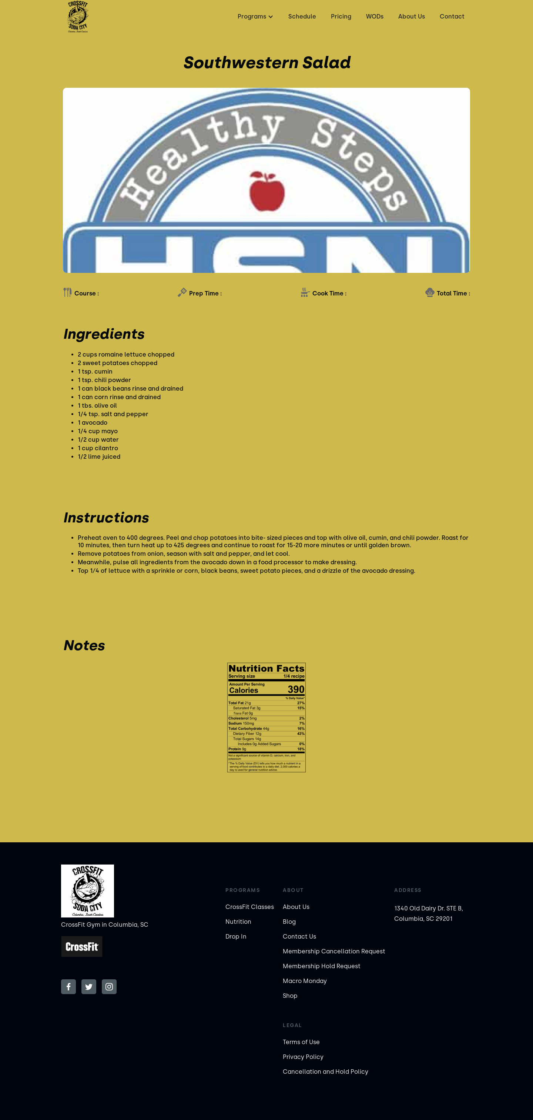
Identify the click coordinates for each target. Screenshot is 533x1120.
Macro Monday (305, 980)
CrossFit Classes (249, 906)
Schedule (302, 16)
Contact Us (299, 936)
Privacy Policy (303, 1056)
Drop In (236, 936)
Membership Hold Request (322, 966)
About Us (411, 16)
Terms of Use (301, 1042)
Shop (290, 995)
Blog (289, 921)
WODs (374, 16)
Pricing (341, 16)
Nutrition (238, 921)
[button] (254, 17)
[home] (77, 16)
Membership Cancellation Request (334, 951)
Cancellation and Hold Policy (325, 1071)
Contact (452, 16)
